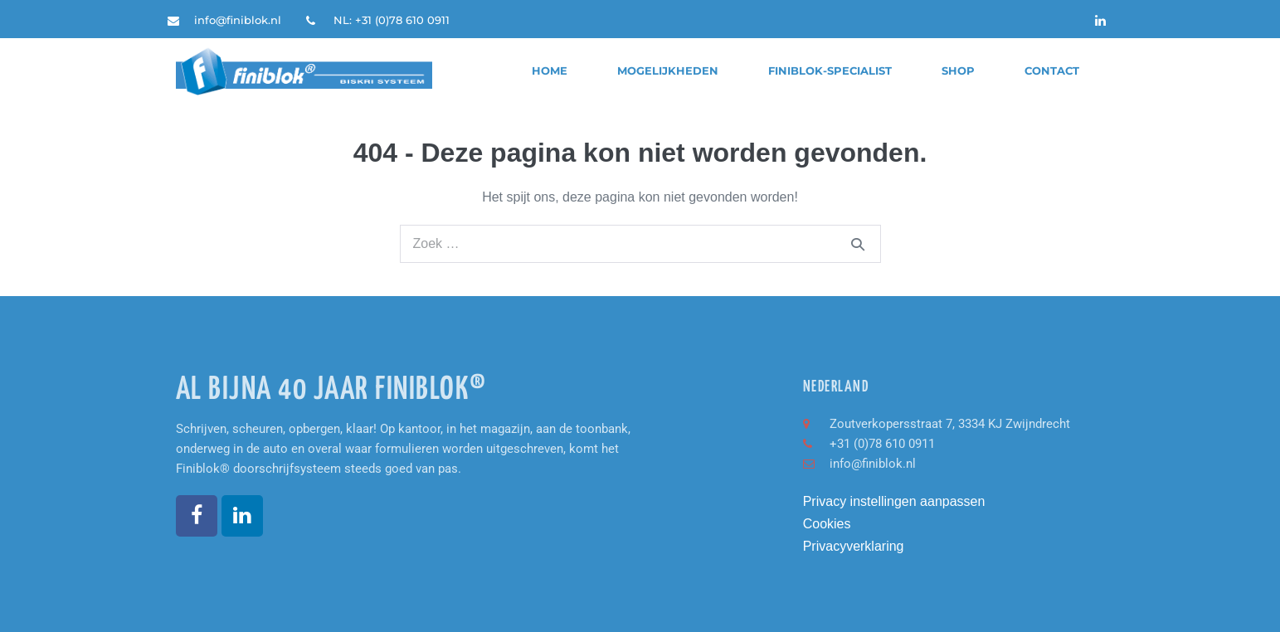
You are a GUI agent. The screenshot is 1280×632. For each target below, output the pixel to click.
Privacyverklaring (853, 546)
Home (549, 71)
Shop (958, 71)
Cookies (827, 524)
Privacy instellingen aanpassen (894, 501)
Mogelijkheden (667, 71)
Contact (1051, 71)
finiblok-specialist (830, 71)
